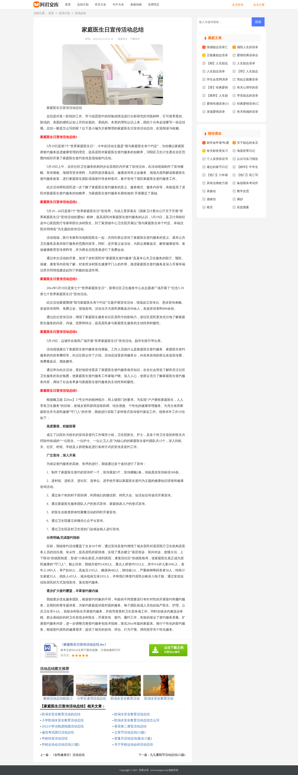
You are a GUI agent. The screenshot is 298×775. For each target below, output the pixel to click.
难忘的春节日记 (217, 167)
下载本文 (135, 39)
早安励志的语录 (247, 95)
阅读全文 (123, 39)
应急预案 (243, 207)
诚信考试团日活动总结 (58, 732)
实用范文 (153, 4)
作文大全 (100, 4)
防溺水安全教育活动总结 (132, 714)
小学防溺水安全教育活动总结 (63, 720)
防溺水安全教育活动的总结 (61, 714)
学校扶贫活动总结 (54, 738)
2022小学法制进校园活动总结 (63, 726)
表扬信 (211, 191)
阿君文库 (144, 770)
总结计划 (82, 4)
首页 (68, 4)
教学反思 (243, 191)
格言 (210, 207)
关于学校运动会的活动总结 (133, 744)
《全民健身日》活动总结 (68, 754)
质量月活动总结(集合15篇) (133, 738)
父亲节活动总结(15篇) (129, 732)
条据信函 (136, 4)
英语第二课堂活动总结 (130, 726)
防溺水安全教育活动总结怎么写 (136, 720)
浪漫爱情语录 (216, 111)
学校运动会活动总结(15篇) (60, 744)
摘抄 (240, 199)
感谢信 (211, 199)
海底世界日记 (246, 150)
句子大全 (118, 4)
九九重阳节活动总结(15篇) (167, 754)
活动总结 (80, 13)
